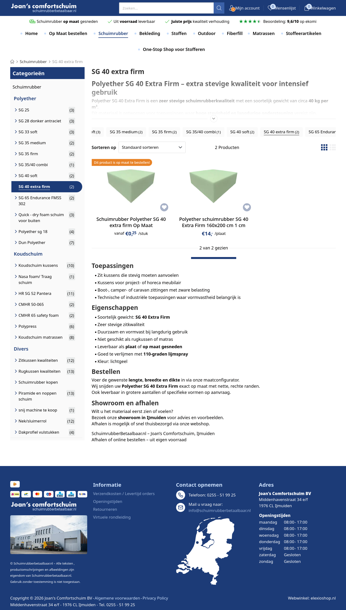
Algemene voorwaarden (117, 598)
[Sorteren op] (152, 147)
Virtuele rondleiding (112, 517)
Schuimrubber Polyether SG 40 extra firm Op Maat (131, 222)
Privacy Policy (155, 598)
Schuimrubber (27, 87)
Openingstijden (107, 501)
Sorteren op (104, 147)
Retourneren (105, 509)
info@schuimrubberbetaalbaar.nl (220, 510)
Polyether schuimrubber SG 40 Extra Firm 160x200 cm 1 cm (213, 222)
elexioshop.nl (323, 598)
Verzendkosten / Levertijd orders (124, 493)
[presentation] (171, 8)
